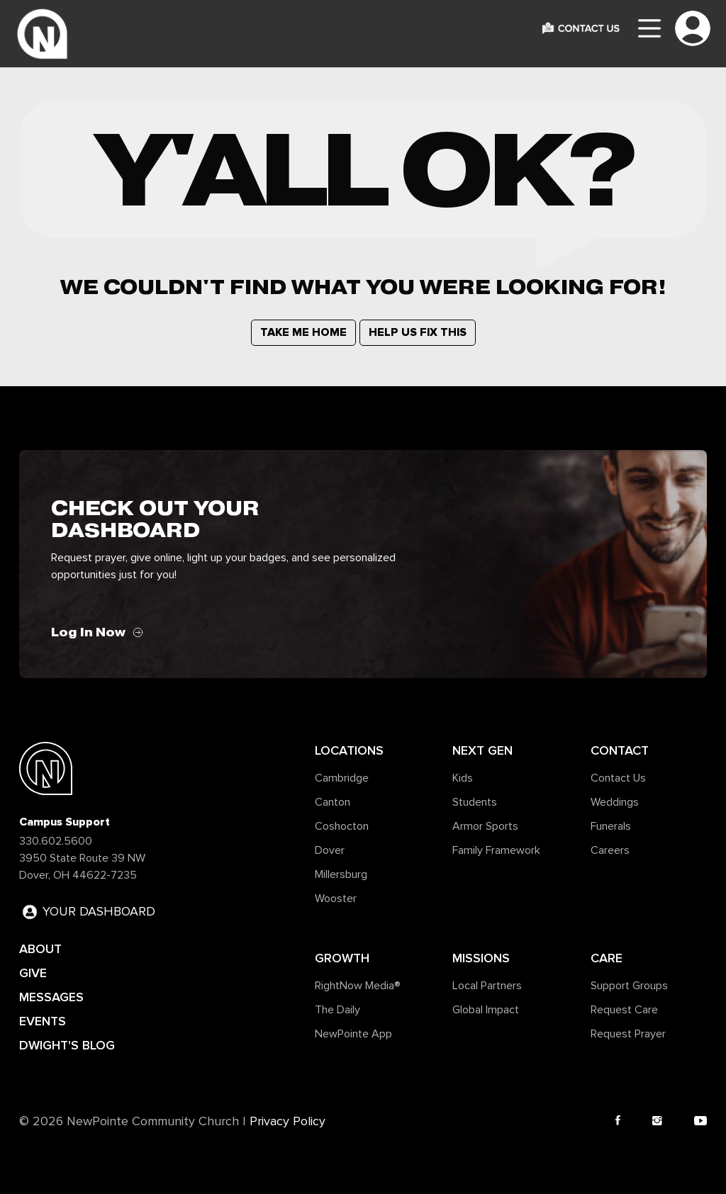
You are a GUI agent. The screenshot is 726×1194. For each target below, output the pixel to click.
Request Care (624, 1009)
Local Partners (487, 985)
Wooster (336, 898)
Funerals (611, 826)
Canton (332, 802)
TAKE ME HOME (303, 332)
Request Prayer (628, 1034)
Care (606, 958)
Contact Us (618, 778)
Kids (462, 778)
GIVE (33, 973)
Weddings (615, 802)
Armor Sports (485, 826)
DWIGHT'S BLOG (67, 1045)
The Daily (337, 1009)
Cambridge (342, 778)
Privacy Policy (287, 1121)
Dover (330, 850)
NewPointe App (353, 1034)
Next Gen (482, 750)
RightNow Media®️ (358, 985)
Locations (349, 750)
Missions (481, 958)
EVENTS (42, 1021)
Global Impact (485, 1009)
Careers (610, 850)
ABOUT (40, 949)
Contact (620, 750)
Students (474, 802)
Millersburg (341, 874)
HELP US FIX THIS (418, 332)
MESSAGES (51, 997)
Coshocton (342, 826)
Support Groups (629, 985)
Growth (342, 958)
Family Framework (496, 850)
